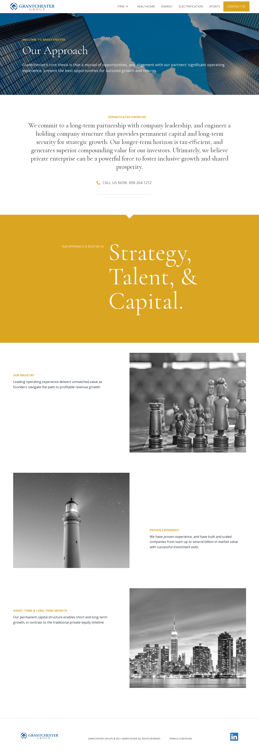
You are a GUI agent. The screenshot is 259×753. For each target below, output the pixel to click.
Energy (166, 6)
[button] (123, 6)
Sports (214, 6)
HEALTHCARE (146, 6)
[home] (32, 6)
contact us (236, 6)
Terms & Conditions (180, 738)
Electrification (191, 6)
